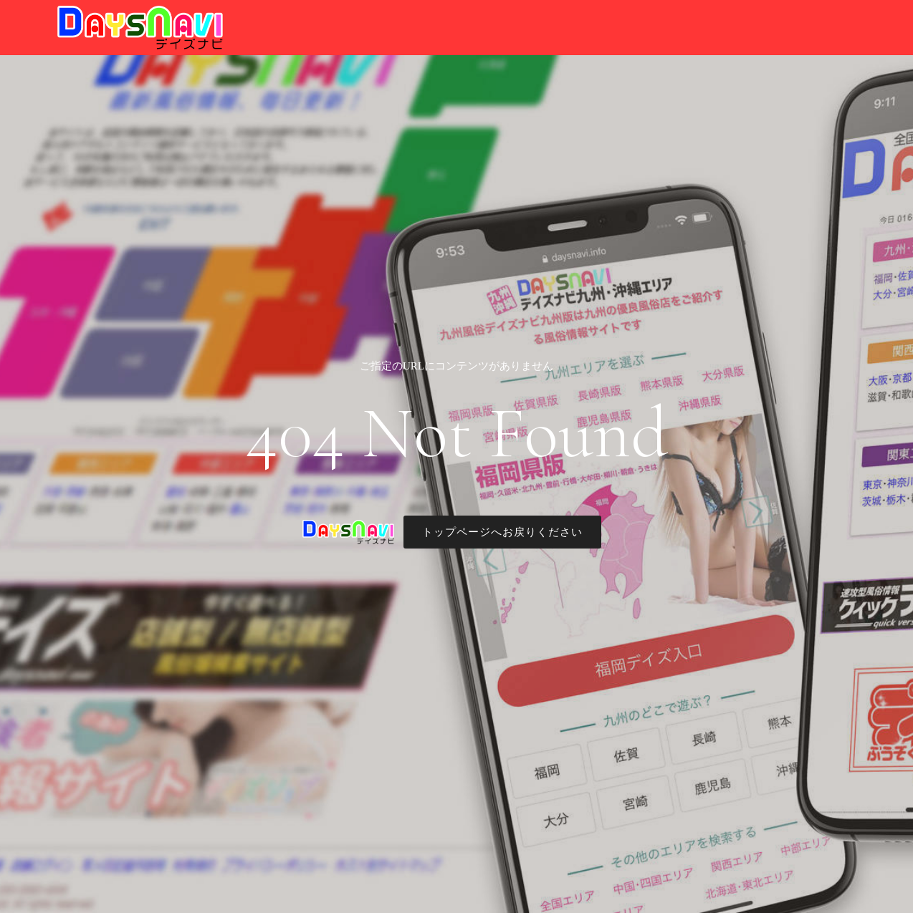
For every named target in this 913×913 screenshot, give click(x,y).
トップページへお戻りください (502, 532)
